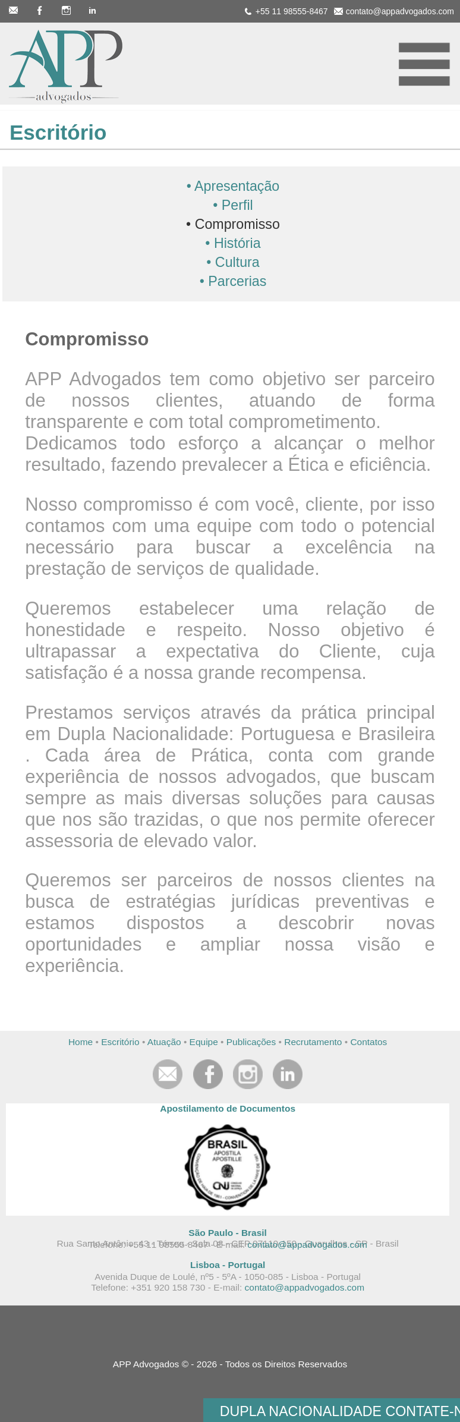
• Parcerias (233, 281)
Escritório (120, 1042)
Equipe (204, 1042)
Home (80, 1042)
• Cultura (232, 262)
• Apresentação (233, 186)
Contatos (368, 1042)
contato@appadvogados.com (307, 1244)
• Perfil (233, 205)
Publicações (251, 1042)
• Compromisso (233, 224)
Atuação (164, 1042)
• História (232, 243)
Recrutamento (313, 1042)
